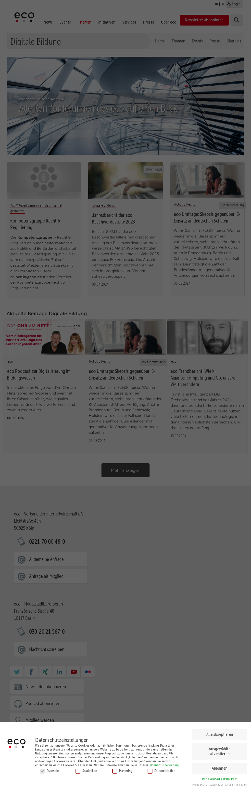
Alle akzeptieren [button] (219, 734)
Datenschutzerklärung (164, 765)
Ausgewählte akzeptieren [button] (219, 751)
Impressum (241, 784)
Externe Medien (161, 771)
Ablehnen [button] (219, 768)
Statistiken (86, 771)
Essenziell (50, 771)
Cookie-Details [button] (199, 784)
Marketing (122, 771)
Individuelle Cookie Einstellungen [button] (219, 779)
